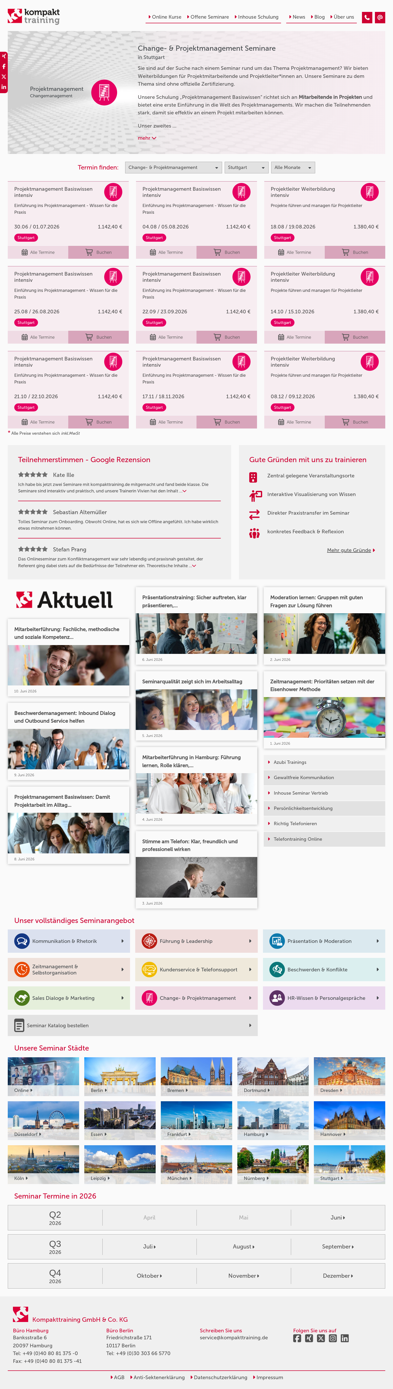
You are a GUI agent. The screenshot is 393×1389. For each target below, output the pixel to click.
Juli (149, 1246)
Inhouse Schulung (256, 17)
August (243, 1246)
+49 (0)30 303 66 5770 (143, 1353)
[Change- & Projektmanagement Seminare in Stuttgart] (367, 17)
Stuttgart (26, 237)
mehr (147, 138)
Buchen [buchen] (98, 252)
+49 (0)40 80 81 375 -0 (50, 1353)
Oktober (149, 1275)
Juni (338, 1217)
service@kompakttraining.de (234, 1337)
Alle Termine (38, 252)
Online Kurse (165, 17)
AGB (117, 1377)
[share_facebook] (4, 67)
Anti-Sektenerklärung (157, 1377)
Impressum (268, 1377)
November (243, 1275)
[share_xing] (4, 57)
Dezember (338, 1275)
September (338, 1246)
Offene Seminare (208, 17)
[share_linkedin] (4, 88)
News (297, 17)
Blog (318, 17)
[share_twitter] (4, 77)
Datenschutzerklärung (218, 1377)
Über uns (342, 17)
